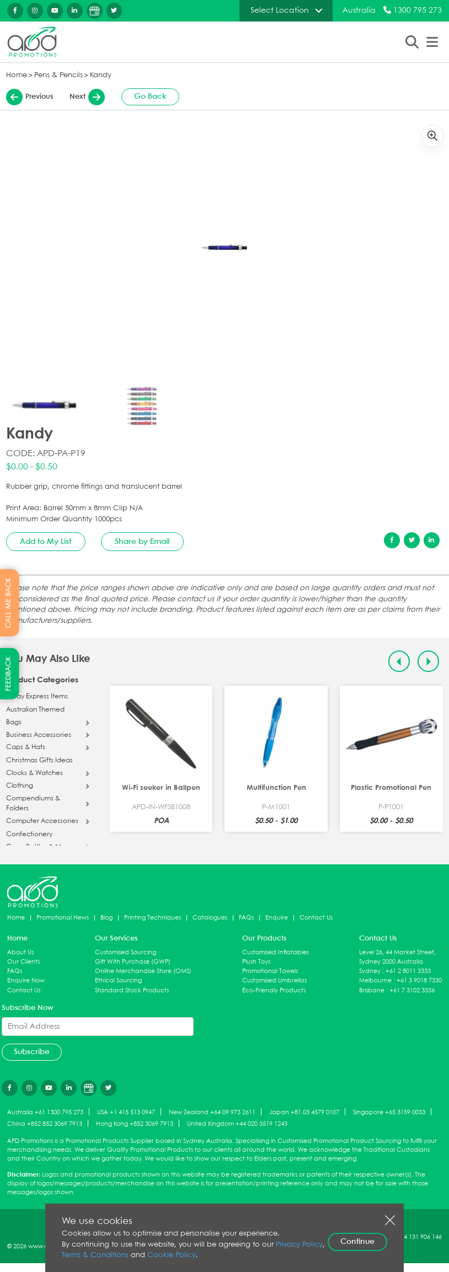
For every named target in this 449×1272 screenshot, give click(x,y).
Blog (106, 918)
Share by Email (142, 542)
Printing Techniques (152, 918)
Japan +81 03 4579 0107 (304, 1112)
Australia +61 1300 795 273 (45, 1112)
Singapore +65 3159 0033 (389, 1112)
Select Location (279, 10)
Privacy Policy (299, 1244)
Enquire (276, 918)
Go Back (150, 96)
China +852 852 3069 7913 (44, 1124)
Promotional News (62, 918)
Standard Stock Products (132, 990)
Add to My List (45, 542)
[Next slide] (428, 661)
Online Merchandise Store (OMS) (143, 971)
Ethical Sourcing (118, 980)
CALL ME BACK (8, 603)
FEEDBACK (8, 673)
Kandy (100, 75)
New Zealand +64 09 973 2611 (212, 1112)
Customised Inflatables (275, 952)
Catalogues (210, 918)
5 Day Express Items (37, 696)
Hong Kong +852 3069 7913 (134, 1124)
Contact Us (316, 918)
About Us (20, 952)
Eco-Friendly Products (274, 990)
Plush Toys (256, 962)
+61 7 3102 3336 (412, 990)
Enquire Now (26, 980)
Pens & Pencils (58, 75)
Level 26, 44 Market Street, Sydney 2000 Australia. (397, 957)
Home (16, 75)
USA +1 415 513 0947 (126, 1112)
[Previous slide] (399, 661)
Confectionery (29, 834)
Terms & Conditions (95, 1255)
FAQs (246, 918)
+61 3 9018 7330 (419, 980)
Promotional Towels (270, 971)
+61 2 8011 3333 (408, 971)
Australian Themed (35, 710)
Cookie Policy (171, 1255)
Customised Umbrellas (274, 980)
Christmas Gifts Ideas (39, 760)
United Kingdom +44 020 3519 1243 (237, 1124)
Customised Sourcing (125, 952)
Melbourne (375, 980)
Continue (357, 1242)
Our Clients (23, 962)
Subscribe (32, 1052)
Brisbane (371, 990)
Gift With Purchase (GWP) (132, 962)
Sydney (370, 971)
